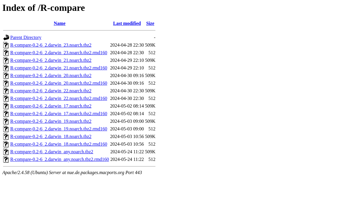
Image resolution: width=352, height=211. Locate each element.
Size (150, 23)
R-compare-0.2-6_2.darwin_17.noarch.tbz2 (50, 105)
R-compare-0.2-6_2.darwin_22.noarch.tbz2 (50, 90)
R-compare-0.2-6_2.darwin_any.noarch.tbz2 (51, 151)
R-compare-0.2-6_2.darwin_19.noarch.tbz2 (50, 121)
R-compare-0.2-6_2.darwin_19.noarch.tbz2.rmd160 (58, 128)
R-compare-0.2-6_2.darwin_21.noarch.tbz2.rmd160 (58, 67)
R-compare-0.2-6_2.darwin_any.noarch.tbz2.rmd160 (59, 159)
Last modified (127, 23)
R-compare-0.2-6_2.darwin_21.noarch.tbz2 (50, 60)
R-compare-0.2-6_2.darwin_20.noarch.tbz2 (50, 75)
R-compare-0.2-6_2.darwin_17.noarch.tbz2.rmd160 (58, 113)
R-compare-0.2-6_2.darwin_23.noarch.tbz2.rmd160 (58, 52)
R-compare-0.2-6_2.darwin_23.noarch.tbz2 (50, 44)
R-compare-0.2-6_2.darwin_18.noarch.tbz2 (50, 136)
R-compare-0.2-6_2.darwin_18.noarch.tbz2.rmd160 (58, 144)
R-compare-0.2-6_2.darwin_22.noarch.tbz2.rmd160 (58, 98)
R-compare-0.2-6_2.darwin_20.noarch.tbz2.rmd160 (58, 83)
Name (60, 23)
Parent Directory (25, 37)
